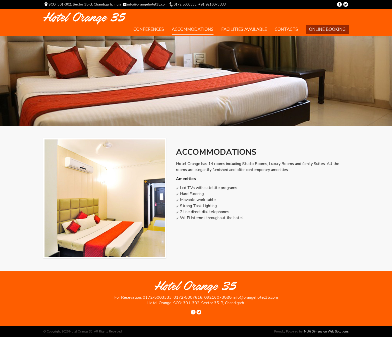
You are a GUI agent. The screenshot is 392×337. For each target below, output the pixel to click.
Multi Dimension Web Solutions (326, 331)
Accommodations (193, 29)
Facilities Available (244, 29)
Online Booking (327, 29)
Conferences (149, 29)
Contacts (286, 29)
